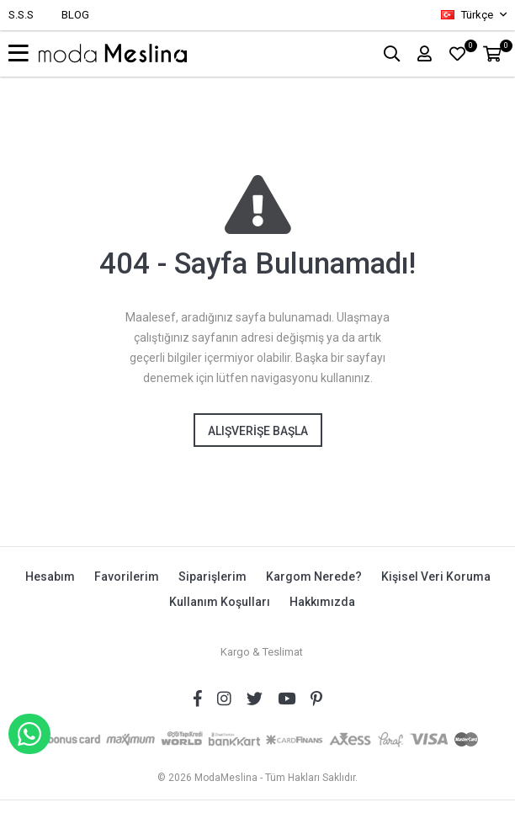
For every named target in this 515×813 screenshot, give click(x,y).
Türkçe (468, 14)
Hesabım (50, 576)
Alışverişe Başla (258, 431)
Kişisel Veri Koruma (436, 576)
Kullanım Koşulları (219, 601)
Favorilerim (126, 576)
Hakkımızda (322, 601)
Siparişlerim (212, 576)
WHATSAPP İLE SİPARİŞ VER (29, 734)
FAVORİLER (468, 48)
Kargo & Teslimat (261, 652)
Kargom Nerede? (314, 576)
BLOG (75, 14)
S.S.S (21, 14)
